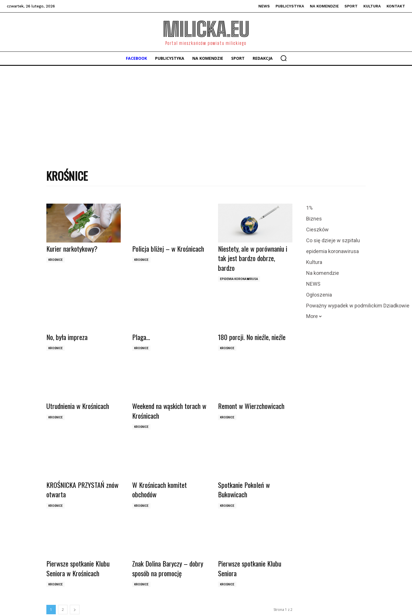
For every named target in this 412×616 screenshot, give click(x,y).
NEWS (313, 284)
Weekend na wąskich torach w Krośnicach (169, 411)
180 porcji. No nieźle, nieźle (252, 337)
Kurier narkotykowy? (72, 248)
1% (309, 208)
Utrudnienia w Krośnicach (77, 406)
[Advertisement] (206, 109)
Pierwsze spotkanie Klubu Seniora (249, 568)
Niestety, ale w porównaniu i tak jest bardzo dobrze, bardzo (252, 258)
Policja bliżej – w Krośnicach (168, 248)
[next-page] (75, 609)
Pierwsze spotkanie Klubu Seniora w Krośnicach (78, 568)
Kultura (314, 262)
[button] (283, 58)
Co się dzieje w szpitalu (333, 240)
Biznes (314, 218)
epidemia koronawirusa (239, 279)
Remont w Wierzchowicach (251, 406)
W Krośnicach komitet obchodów (159, 490)
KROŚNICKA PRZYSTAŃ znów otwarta (82, 490)
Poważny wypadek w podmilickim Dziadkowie (357, 305)
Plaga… (141, 337)
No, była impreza (67, 337)
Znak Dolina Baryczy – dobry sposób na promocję (167, 568)
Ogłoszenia (319, 295)
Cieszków (317, 229)
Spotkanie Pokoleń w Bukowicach (244, 490)
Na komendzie (322, 273)
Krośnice (55, 259)
